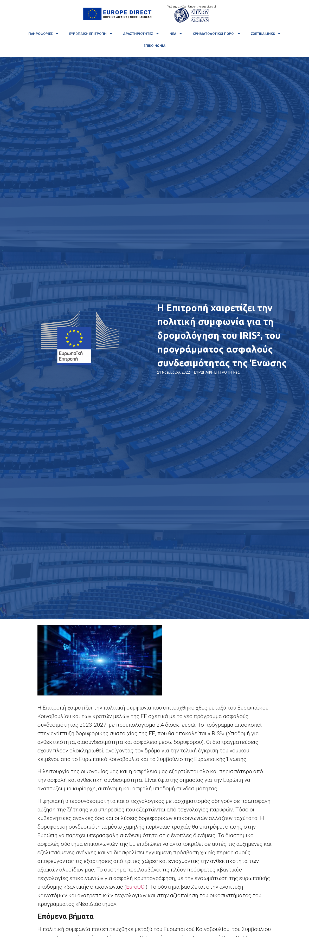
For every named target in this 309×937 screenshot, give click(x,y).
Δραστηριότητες (141, 33)
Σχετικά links (266, 33)
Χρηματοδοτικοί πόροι (217, 33)
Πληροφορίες (43, 33)
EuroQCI (136, 887)
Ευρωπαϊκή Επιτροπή (91, 33)
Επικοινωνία (154, 46)
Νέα (176, 33)
